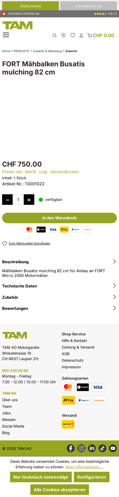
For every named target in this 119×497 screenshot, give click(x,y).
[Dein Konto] (81, 35)
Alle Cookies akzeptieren (59, 489)
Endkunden (30, 6)
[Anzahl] (18, 199)
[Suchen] (55, 34)
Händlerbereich (88, 6)
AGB (65, 353)
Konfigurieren (91, 477)
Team (7, 406)
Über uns (10, 399)
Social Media (13, 426)
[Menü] (6, 35)
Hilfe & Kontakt (74, 340)
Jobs (6, 413)
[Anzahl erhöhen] (29, 199)
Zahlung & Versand (78, 347)
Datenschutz (73, 360)
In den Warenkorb (59, 217)
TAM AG (9, 393)
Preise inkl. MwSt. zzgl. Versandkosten (40, 171)
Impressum (71, 367)
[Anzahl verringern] (7, 199)
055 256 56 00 (15, 370)
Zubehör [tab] (59, 297)
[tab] (59, 269)
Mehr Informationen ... (84, 467)
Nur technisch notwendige (40, 477)
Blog (6, 432)
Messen (9, 419)
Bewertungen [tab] (59, 308)
